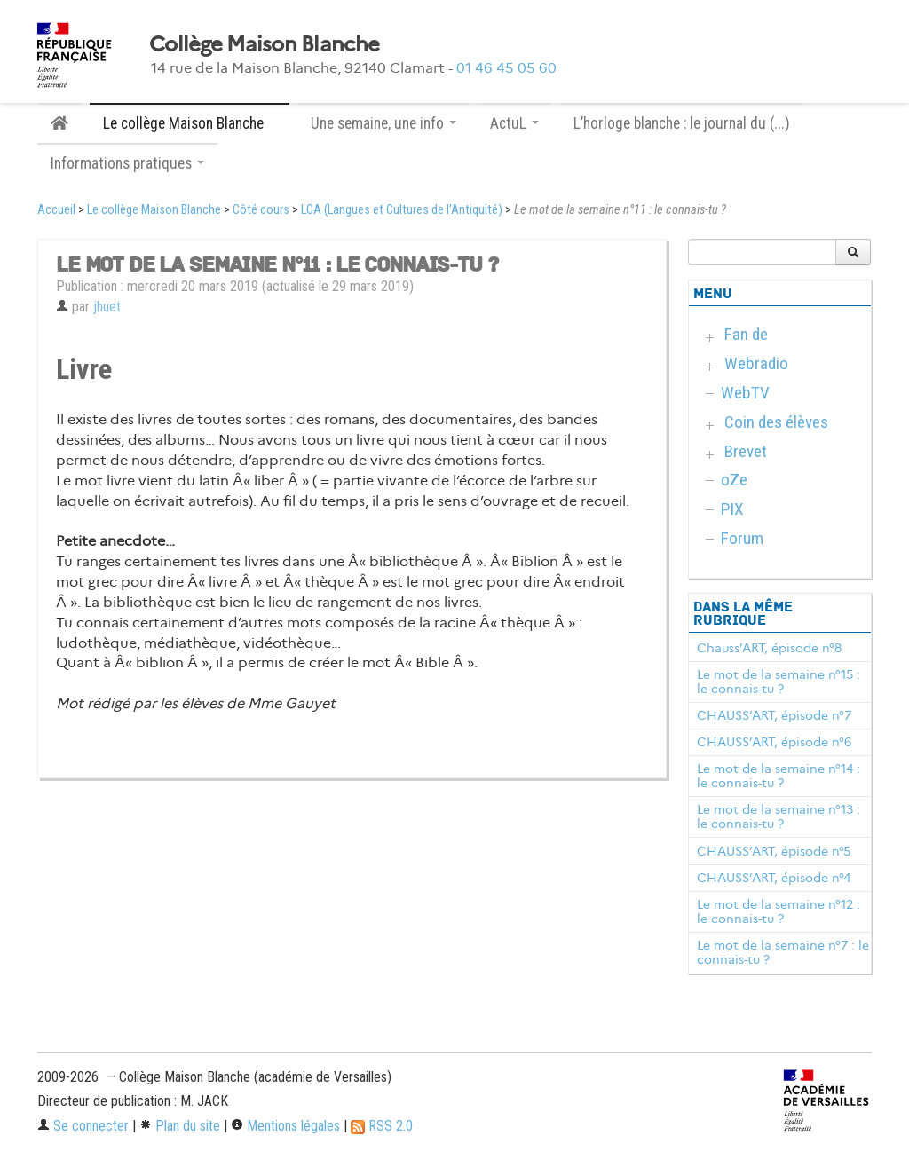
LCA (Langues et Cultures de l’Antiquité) (401, 209)
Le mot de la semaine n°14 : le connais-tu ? (778, 776)
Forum (742, 538)
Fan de (746, 334)
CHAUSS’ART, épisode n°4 (773, 878)
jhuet (107, 306)
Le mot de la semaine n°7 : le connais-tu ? (783, 952)
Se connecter (83, 1125)
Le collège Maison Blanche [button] (189, 123)
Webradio (756, 363)
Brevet (745, 451)
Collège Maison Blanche (264, 44)
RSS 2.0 (382, 1125)
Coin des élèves (776, 422)
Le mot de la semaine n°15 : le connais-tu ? (778, 681)
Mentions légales (285, 1125)
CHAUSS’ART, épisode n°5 (773, 851)
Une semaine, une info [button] (383, 123)
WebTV (745, 392)
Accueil (56, 209)
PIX (732, 509)
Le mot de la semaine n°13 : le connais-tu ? (778, 816)
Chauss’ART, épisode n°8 (769, 648)
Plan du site (179, 1125)
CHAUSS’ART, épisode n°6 (774, 742)
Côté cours (261, 209)
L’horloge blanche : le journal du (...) (681, 123)
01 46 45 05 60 (506, 67)
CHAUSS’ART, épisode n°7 (774, 715)
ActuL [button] (514, 123)
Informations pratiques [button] (127, 163)
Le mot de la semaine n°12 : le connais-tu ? (778, 911)
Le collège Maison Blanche (154, 209)
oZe (734, 479)
